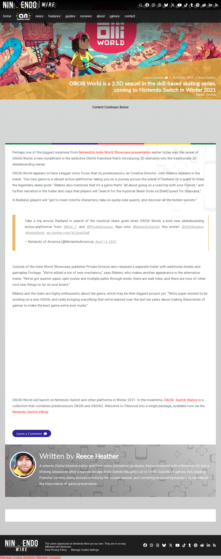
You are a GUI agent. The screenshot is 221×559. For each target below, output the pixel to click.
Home (7, 16)
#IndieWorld (35, 233)
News (39, 16)
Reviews (86, 16)
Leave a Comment (153, 77)
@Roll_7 (70, 227)
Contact (130, 16)
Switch (211, 95)
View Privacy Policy (56, 549)
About (101, 16)
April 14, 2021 (106, 242)
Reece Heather (206, 77)
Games (115, 16)
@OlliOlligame (192, 227)
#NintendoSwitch (146, 227)
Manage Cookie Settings (85, 549)
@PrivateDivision (100, 227)
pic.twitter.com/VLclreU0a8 (68, 233)
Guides (70, 16)
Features (54, 16)
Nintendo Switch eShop (30, 412)
